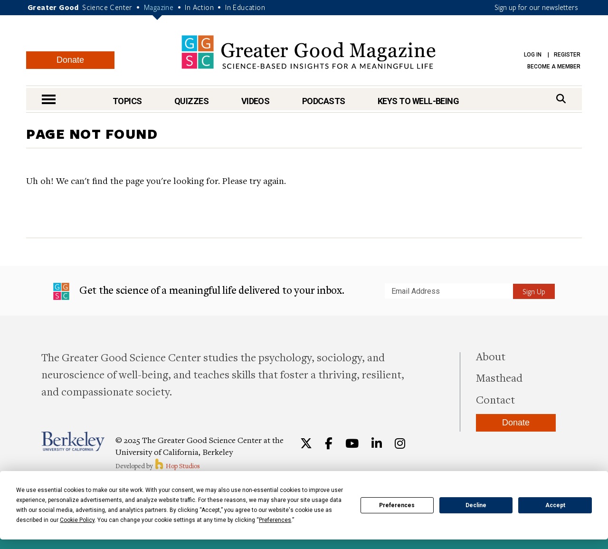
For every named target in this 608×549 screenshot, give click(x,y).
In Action (199, 7)
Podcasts (323, 101)
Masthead (499, 377)
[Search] (561, 99)
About (490, 356)
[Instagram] (400, 443)
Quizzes (191, 101)
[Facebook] (328, 443)
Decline (476, 505)
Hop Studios (177, 466)
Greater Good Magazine (308, 52)
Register (567, 54)
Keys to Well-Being (418, 101)
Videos (255, 101)
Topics (127, 101)
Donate (70, 60)
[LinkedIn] (376, 443)
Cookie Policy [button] (77, 520)
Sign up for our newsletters (536, 7)
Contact (495, 399)
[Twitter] (306, 443)
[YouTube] (352, 443)
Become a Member (553, 66)
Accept (555, 505)
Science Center (107, 7)
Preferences (397, 505)
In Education (245, 7)
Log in (533, 54)
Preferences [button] (275, 520)
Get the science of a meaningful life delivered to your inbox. (198, 291)
